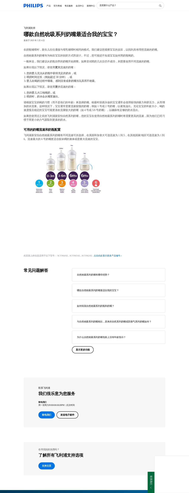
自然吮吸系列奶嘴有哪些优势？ (93, 274)
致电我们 (46, 415)
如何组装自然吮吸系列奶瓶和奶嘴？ (95, 306)
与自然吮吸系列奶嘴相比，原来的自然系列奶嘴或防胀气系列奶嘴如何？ (114, 321)
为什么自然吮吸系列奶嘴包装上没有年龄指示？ (101, 337)
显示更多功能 (83, 349)
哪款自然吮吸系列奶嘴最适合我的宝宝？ (98, 290)
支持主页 (46, 466)
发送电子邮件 (67, 415)
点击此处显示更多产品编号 (107, 255)
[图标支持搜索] (160, 5)
